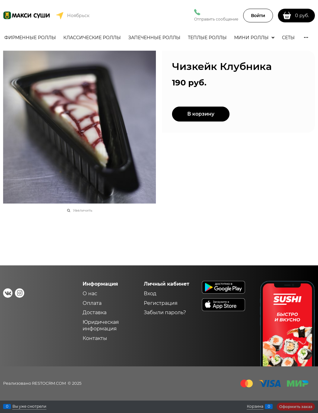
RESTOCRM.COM (49, 383)
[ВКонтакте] (7, 293)
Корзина (255, 406)
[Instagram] (19, 293)
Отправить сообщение (216, 19)
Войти (258, 15)
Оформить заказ (295, 406)
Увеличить (82, 210)
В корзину (200, 114)
